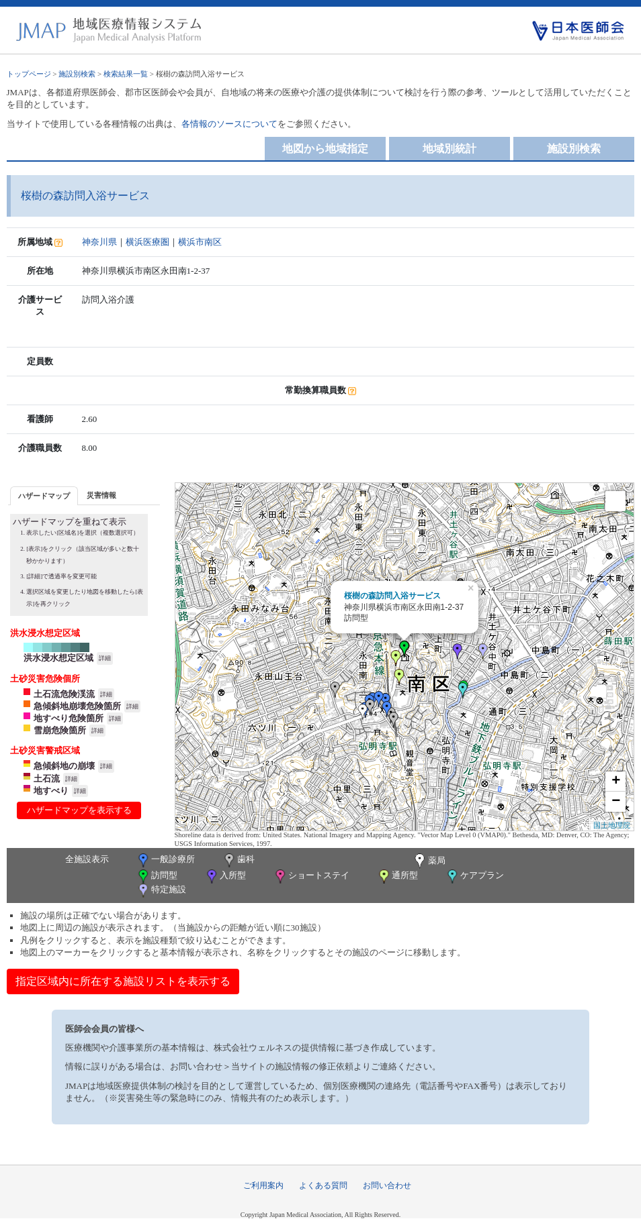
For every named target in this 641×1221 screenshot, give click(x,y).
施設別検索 (76, 74)
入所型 (225, 876)
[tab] (44, 495)
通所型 (397, 876)
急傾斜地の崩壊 (64, 766)
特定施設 (161, 891)
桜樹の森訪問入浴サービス (392, 595)
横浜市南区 (200, 242)
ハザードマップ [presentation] (44, 496)
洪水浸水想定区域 (58, 658)
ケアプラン (474, 876)
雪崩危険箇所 (60, 730)
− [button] (615, 802)
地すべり (51, 791)
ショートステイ (311, 876)
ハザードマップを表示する (79, 810)
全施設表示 (87, 859)
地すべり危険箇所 (68, 718)
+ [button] (615, 782)
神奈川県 (99, 242)
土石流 (47, 779)
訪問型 (156, 876)
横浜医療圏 (147, 242)
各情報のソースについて (229, 124)
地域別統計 (449, 148)
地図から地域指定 (325, 148)
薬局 (428, 861)
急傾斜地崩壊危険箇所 (77, 706)
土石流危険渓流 (64, 694)
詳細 (105, 658)
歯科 (238, 860)
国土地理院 (611, 825)
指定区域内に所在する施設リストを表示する (122, 981)
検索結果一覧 (125, 74)
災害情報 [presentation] (101, 495)
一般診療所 (165, 860)
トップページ (29, 74)
